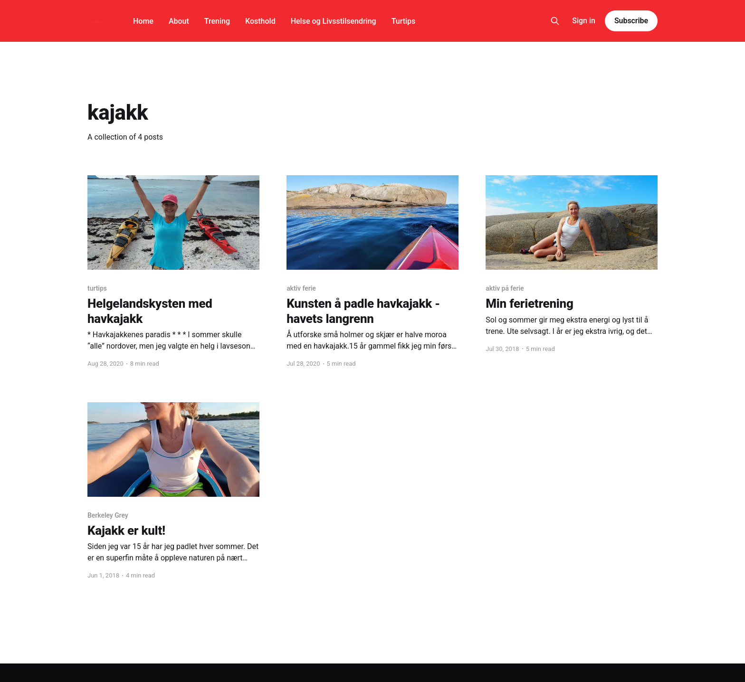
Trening (217, 21)
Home (143, 21)
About (179, 21)
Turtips (404, 21)
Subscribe (631, 20)
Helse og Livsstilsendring (333, 21)
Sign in (583, 20)
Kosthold (260, 21)
